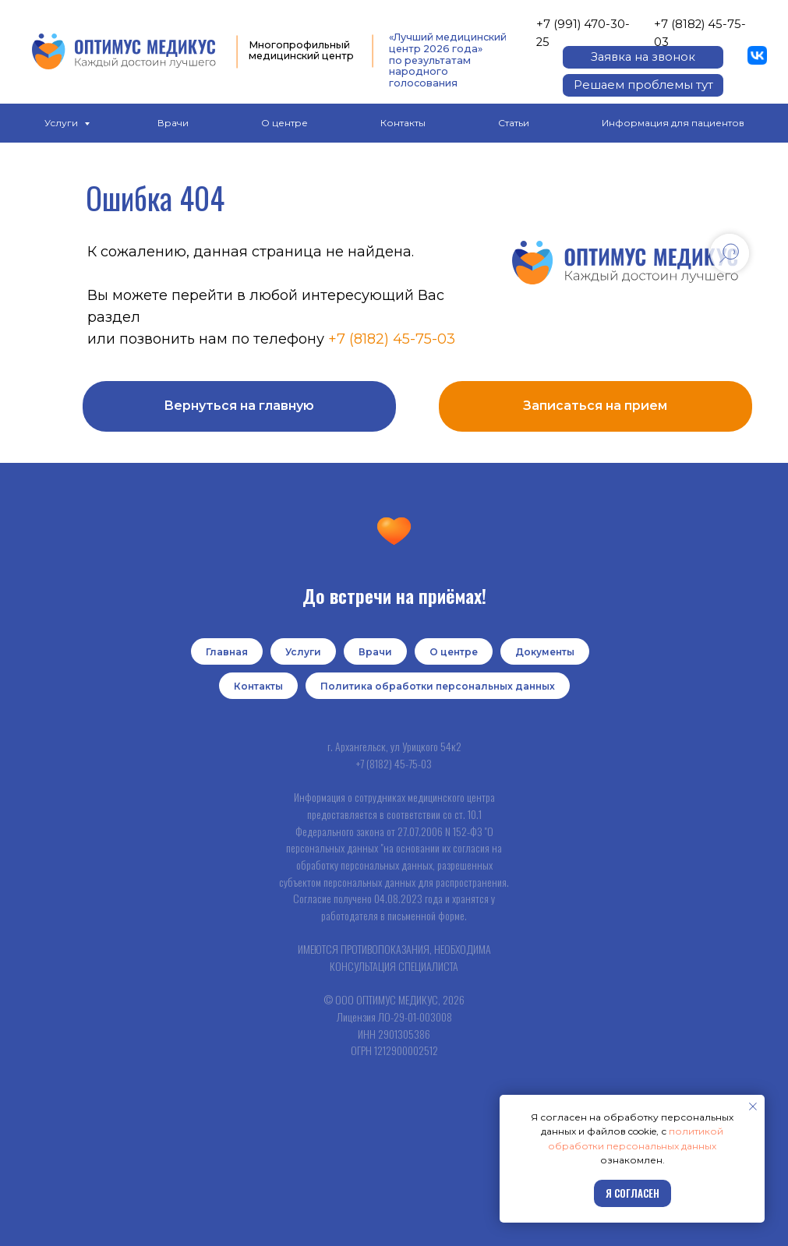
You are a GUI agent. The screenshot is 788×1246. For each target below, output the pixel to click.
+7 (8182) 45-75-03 (391, 339)
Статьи (513, 123)
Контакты (403, 123)
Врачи (173, 123)
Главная (227, 652)
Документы (544, 652)
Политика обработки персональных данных (437, 686)
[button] (643, 57)
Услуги (62, 123)
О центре (284, 123)
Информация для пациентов (673, 123)
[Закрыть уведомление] (753, 1106)
